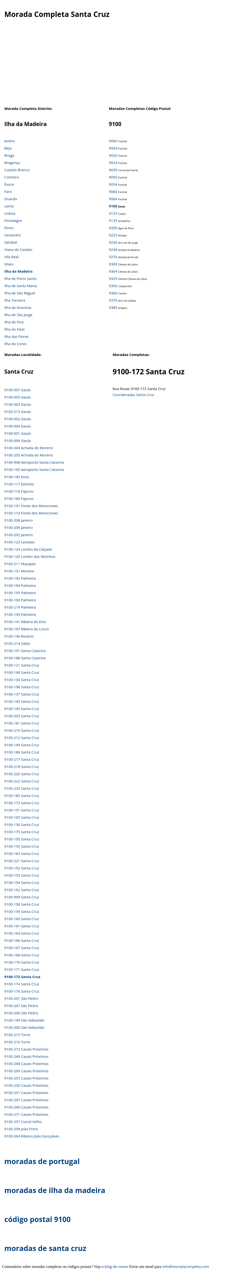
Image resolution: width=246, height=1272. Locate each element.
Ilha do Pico (14, 322)
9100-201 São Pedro (21, 998)
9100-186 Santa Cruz (21, 752)
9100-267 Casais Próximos (26, 1099)
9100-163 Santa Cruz (21, 853)
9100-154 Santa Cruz (21, 882)
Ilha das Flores (16, 336)
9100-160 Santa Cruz (21, 918)
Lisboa (9, 213)
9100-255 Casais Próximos (26, 1078)
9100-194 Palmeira (20, 585)
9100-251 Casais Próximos (26, 1092)
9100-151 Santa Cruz (21, 810)
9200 (113, 227)
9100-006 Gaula (17, 440)
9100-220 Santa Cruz (21, 773)
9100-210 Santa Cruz (21, 730)
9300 (113, 264)
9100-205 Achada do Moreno (28, 455)
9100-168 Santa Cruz (21, 954)
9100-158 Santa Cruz (21, 904)
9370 (113, 300)
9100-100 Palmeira (20, 599)
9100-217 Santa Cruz (21, 759)
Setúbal (10, 242)
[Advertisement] (120, 65)
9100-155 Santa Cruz (21, 846)
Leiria (9, 206)
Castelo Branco (17, 169)
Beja (8, 148)
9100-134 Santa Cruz (21, 679)
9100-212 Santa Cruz (21, 737)
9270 (113, 256)
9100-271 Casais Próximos (26, 1114)
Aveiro (9, 140)
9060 (113, 191)
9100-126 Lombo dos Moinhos (30, 556)
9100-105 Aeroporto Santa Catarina (34, 469)
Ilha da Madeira (18, 271)
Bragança (12, 162)
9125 (113, 213)
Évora (9, 184)
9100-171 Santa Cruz (21, 969)
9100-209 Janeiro (18, 527)
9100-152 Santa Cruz (21, 868)
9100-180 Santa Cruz (21, 795)
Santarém (12, 235)
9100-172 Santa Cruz (22, 976)
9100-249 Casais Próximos (26, 1056)
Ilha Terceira (14, 300)
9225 (113, 235)
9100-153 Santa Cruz (21, 875)
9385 (113, 307)
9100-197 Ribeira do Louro (26, 628)
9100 (113, 206)
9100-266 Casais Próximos (26, 1107)
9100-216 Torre (17, 1041)
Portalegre (13, 220)
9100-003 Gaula (17, 404)
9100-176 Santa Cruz (21, 991)
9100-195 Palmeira (20, 592)
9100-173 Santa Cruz (21, 802)
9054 (113, 184)
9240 (113, 249)
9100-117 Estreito (19, 484)
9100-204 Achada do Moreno (28, 447)
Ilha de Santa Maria (20, 285)
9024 (113, 162)
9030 (113, 169)
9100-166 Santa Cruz (21, 940)
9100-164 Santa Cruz (21, 933)
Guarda (10, 198)
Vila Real (11, 256)
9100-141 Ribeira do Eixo (25, 621)
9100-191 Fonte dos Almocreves (31, 505)
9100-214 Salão (17, 643)
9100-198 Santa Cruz (21, 686)
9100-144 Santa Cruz (21, 744)
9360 (113, 293)
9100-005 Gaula (17, 397)
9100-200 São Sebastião (24, 1027)
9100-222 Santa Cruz (21, 781)
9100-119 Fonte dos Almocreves (31, 513)
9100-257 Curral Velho (23, 1121)
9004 (113, 148)
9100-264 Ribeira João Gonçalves (31, 1136)
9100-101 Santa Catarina (25, 650)
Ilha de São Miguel (19, 293)
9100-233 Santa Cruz (21, 788)
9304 (113, 271)
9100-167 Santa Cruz (21, 947)
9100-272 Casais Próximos (26, 1049)
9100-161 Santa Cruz (21, 926)
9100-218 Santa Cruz (21, 766)
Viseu (9, 264)
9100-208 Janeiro (18, 520)
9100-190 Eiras (16, 476)
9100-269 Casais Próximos (26, 1070)
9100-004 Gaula (17, 426)
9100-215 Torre (17, 1034)
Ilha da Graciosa (17, 307)
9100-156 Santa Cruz (21, 824)
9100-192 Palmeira (20, 578)
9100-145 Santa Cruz (21, 708)
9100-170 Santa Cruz (21, 962)
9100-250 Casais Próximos (26, 1085)
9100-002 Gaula (17, 418)
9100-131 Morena (19, 570)
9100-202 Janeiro (18, 534)
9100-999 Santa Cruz (21, 897)
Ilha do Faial (14, 329)
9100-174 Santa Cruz (21, 983)
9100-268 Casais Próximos (26, 1063)
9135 (113, 220)
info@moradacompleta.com (185, 1266)
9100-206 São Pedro (21, 1012)
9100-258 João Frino (21, 1128)
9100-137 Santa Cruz (21, 694)
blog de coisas (116, 1266)
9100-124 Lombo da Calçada (28, 549)
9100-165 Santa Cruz (21, 817)
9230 (113, 242)
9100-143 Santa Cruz (21, 701)
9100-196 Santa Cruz (21, 672)
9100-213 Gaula (17, 411)
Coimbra (11, 177)
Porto (9, 227)
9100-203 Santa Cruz (21, 715)
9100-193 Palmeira (20, 614)
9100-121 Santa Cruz (21, 665)
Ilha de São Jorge (18, 314)
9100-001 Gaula (17, 433)
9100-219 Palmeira (20, 607)
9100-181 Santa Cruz (21, 723)
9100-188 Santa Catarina (25, 657)
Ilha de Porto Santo (20, 278)
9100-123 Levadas (19, 542)
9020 (113, 155)
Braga (9, 155)
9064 (113, 198)
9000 (113, 140)
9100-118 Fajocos (19, 491)
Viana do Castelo (18, 249)
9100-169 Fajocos (19, 498)
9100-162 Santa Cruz (21, 889)
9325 (113, 278)
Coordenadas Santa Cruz (133, 394)
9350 (113, 285)
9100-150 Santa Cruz (21, 839)
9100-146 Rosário (19, 636)
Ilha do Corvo (15, 343)
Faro (8, 191)
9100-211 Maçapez (20, 563)
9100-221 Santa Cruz (21, 860)
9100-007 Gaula (17, 389)
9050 (113, 177)
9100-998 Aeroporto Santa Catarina (34, 462)
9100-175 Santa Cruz (21, 831)
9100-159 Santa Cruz (21, 911)
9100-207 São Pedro (21, 1005)
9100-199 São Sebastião (24, 1020)
